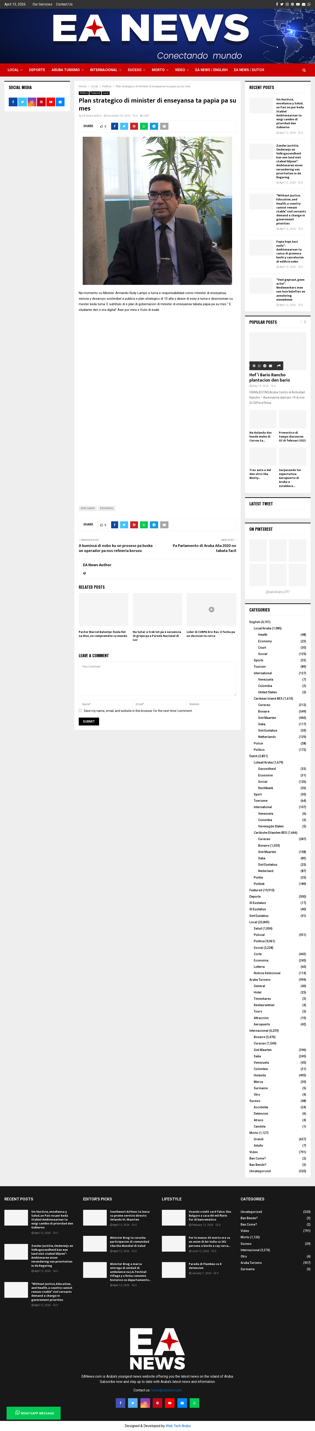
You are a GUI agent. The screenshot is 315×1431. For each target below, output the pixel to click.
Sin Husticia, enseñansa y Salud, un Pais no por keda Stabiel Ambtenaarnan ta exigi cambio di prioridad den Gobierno (290, 113)
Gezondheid (267, 769)
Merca (258, 1082)
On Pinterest (261, 529)
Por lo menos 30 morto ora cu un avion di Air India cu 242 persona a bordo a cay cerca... (209, 1241)
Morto (158, 70)
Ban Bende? (257, 1165)
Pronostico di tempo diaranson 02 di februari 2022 (292, 436)
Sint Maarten (267, 718)
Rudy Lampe (88, 508)
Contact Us (64, 4)
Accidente (261, 1107)
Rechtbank (265, 788)
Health (262, 634)
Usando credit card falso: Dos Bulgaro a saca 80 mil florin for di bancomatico (210, 1215)
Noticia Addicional (267, 973)
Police (258, 743)
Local (13, 70)
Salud (258, 928)
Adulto (258, 1145)
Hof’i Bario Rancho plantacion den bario (269, 377)
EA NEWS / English (211, 70)
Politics (259, 749)
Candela (260, 1126)
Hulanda (260, 1075)
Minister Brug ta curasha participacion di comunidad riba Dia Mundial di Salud (129, 1241)
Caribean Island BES (268, 698)
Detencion (261, 1113)
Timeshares (262, 998)
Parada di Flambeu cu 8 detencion (205, 1265)
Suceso (135, 70)
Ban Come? (257, 1158)
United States (267, 692)
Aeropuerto (262, 1024)
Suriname (261, 1088)
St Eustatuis (257, 903)
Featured (95, 93)
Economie (265, 775)
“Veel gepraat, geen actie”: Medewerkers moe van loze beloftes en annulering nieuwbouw (290, 289)
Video (180, 70)
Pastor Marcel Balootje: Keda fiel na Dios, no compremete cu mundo (103, 633)
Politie (258, 877)
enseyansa (106, 508)
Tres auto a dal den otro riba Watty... (260, 474)
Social (262, 654)
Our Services (42, 4)
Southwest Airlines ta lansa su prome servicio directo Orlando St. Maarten (130, 1215)
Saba (261, 724)
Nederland (265, 871)
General (259, 986)
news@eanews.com (166, 1390)
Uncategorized (260, 1171)
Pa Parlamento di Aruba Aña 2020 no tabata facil (204, 548)
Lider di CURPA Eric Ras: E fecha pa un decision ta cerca (211, 633)
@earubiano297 (278, 592)
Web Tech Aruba (178, 1426)
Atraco (258, 1120)
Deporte (37, 70)
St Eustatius (257, 909)
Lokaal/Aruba (263, 762)
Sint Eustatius (267, 730)
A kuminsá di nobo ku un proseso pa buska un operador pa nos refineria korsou (115, 548)
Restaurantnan (264, 1005)
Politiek (259, 884)
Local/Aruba (262, 628)
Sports (258, 660)
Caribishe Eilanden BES (270, 832)
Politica (84, 93)
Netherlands (267, 737)
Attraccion (261, 1018)
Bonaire (264, 711)
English (254, 622)
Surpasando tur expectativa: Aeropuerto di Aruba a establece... (290, 478)
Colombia (265, 686)
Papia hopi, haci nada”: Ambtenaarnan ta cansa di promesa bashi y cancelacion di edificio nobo (290, 251)
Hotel (257, 992)
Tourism (260, 666)
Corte (258, 954)
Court (262, 647)
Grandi (259, 1139)
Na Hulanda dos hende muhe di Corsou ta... (260, 436)
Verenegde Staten (271, 826)
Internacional (103, 70)
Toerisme (261, 800)
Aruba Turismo (66, 70)
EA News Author (92, 115)
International (263, 673)
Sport (258, 794)
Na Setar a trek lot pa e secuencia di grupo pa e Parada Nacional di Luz (157, 635)
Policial (259, 935)
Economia (261, 960)
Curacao (264, 705)
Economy (265, 641)
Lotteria (259, 967)
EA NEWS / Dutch (249, 70)
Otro (257, 1094)
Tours (258, 1011)
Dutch (253, 756)
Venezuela (265, 679)
